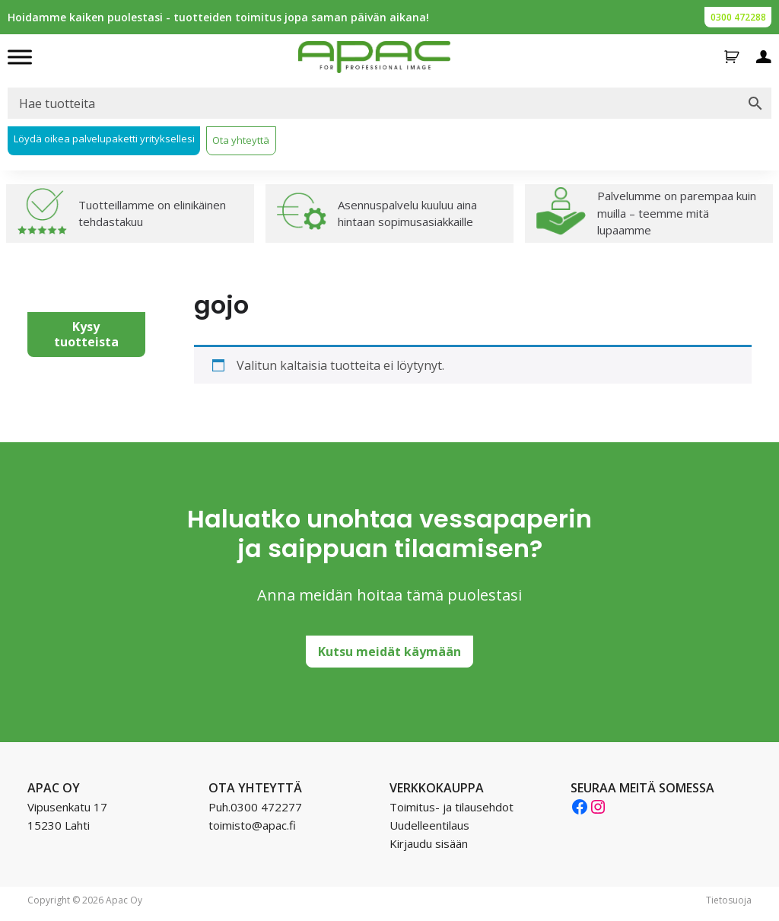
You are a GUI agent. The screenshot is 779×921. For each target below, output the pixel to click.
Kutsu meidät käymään (389, 651)
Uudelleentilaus (429, 825)
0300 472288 (738, 17)
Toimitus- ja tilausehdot (452, 806)
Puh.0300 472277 (255, 806)
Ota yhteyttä (240, 140)
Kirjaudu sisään (429, 843)
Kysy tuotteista (86, 333)
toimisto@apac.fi (252, 825)
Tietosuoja (729, 900)
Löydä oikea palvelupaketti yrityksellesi (104, 138)
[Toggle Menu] (20, 56)
